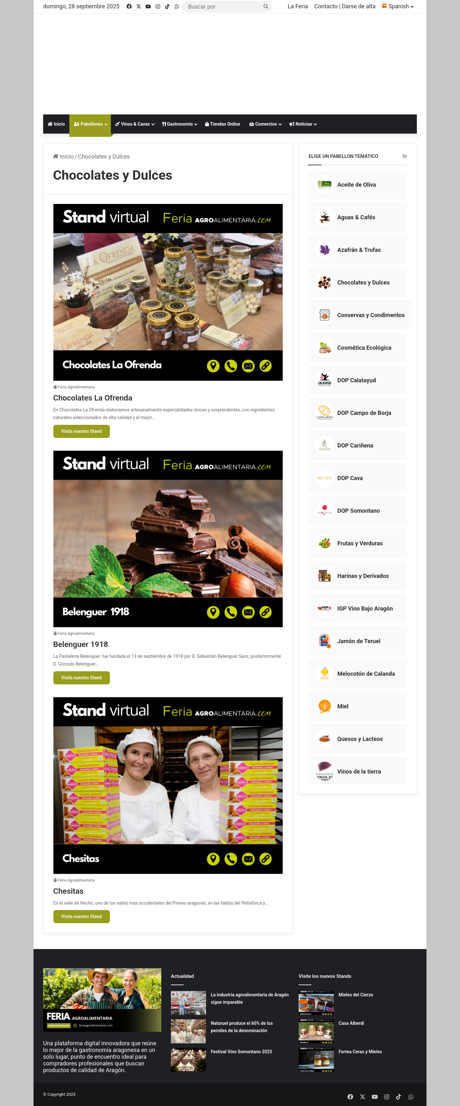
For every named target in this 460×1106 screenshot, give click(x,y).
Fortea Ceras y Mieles (360, 1051)
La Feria (298, 6)
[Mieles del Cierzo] (316, 1003)
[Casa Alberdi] (316, 1031)
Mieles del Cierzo (356, 994)
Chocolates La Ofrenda (102, 397)
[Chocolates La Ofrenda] (168, 292)
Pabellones (88, 124)
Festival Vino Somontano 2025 (241, 1051)
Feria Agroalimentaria (76, 387)
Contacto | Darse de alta (344, 6)
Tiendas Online (222, 124)
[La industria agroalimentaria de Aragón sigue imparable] (188, 1003)
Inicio (56, 124)
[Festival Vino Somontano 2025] (188, 1060)
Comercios (263, 124)
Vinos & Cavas (132, 124)
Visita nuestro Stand (81, 431)
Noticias (300, 124)
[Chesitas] (168, 785)
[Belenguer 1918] (168, 539)
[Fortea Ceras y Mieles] (316, 1060)
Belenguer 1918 (87, 643)
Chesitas (72, 890)
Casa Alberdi (351, 1023)
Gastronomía (177, 124)
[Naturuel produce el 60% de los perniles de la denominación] (188, 1031)
